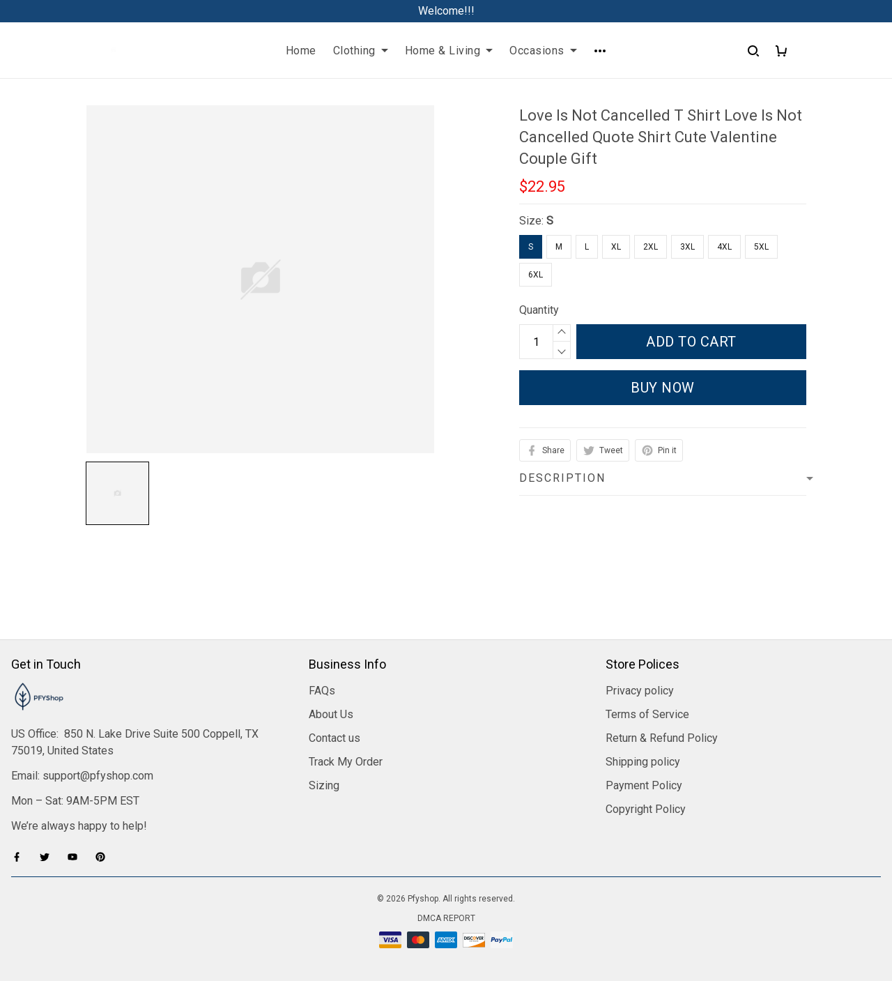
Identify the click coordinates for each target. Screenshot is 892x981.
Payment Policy (644, 785)
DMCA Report (446, 918)
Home (301, 50)
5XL (761, 247)
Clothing (360, 50)
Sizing (324, 785)
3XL (687, 247)
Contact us (334, 738)
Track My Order (346, 761)
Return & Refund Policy (662, 738)
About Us (331, 714)
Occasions (543, 50)
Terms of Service (647, 714)
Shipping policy (643, 761)
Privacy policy (640, 690)
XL (616, 247)
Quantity (539, 310)
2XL (650, 247)
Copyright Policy (646, 809)
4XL (724, 247)
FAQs (322, 690)
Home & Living (449, 50)
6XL (535, 275)
